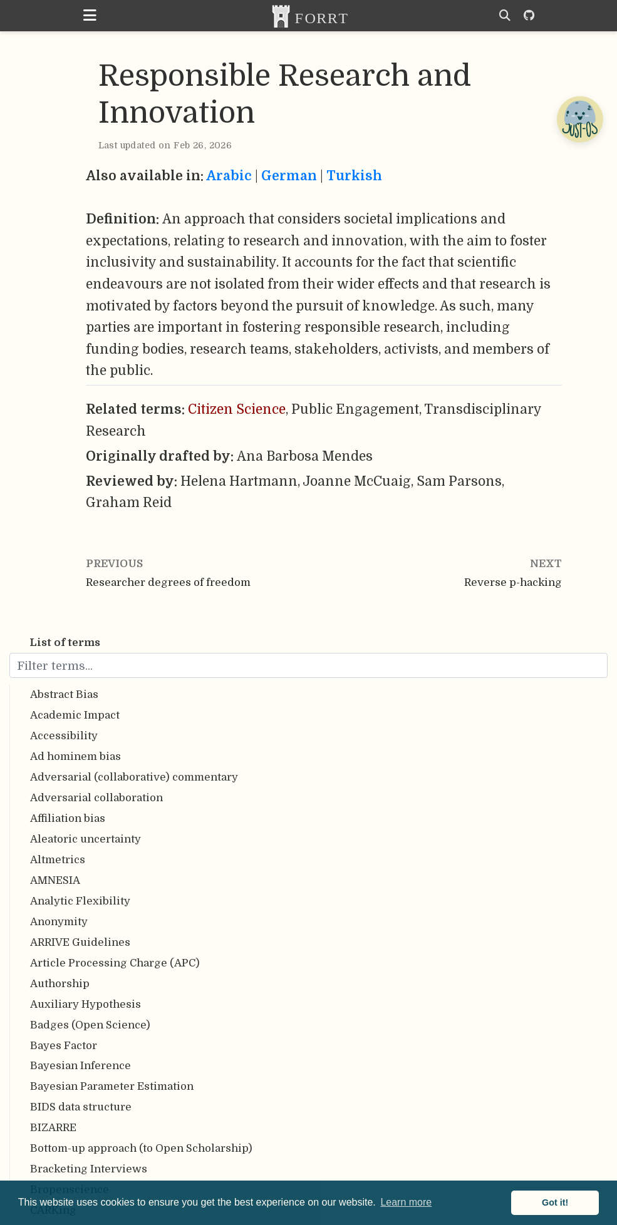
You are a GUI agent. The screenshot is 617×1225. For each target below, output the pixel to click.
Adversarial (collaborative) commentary (134, 777)
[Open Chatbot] (579, 119)
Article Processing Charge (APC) (115, 963)
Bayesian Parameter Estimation (112, 1086)
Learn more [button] (406, 1202)
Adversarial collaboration (96, 798)
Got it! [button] (555, 1202)
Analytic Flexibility (80, 901)
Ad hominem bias (75, 756)
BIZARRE (53, 1128)
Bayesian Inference (80, 1066)
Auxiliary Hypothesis (85, 1004)
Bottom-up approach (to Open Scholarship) (141, 1148)
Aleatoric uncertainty (85, 839)
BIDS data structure (81, 1107)
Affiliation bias (67, 818)
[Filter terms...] (308, 665)
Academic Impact (75, 715)
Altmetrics (57, 860)
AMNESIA (55, 880)
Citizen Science (237, 409)
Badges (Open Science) (90, 1025)
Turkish (354, 175)
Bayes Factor (63, 1046)
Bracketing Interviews (88, 1169)
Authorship (60, 984)
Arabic (229, 175)
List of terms (64, 642)
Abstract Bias (64, 694)
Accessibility (64, 736)
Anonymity (59, 922)
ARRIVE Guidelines (80, 942)
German (289, 175)
